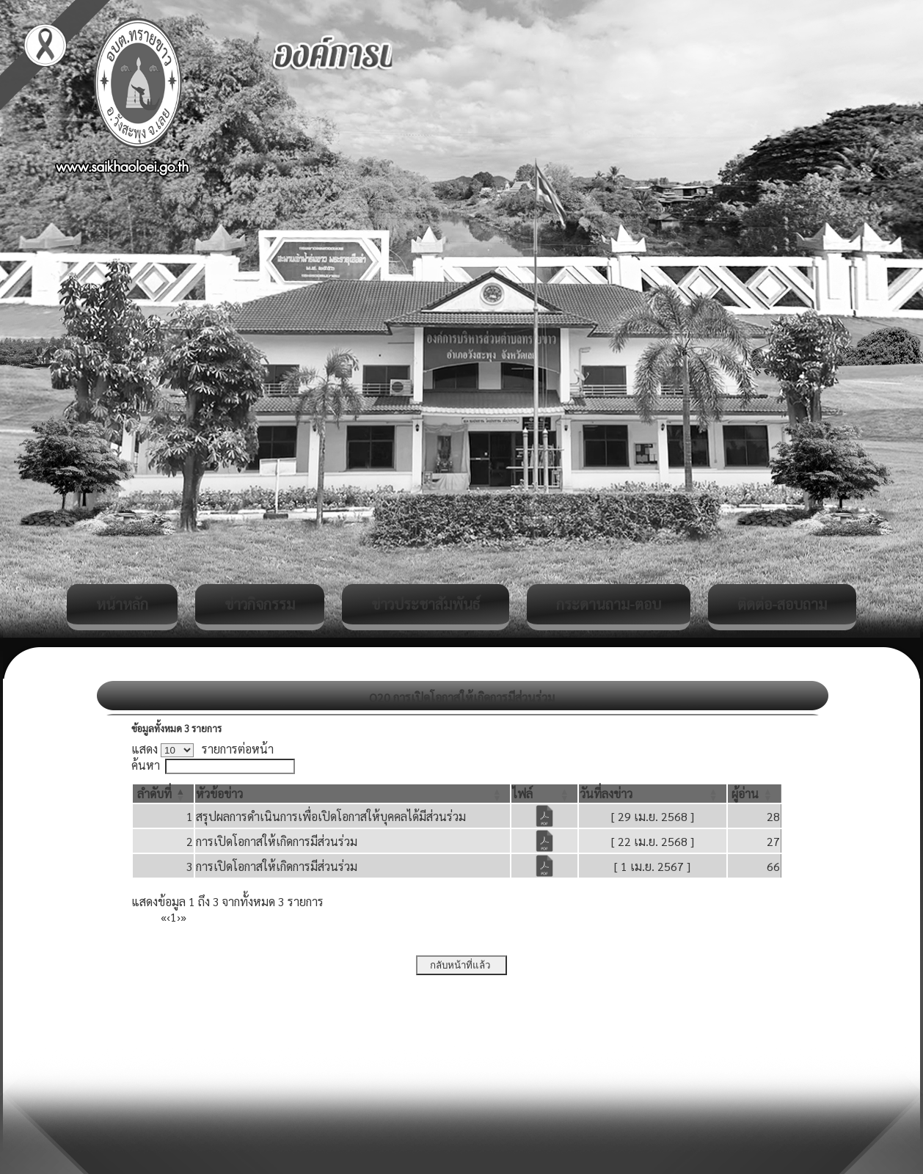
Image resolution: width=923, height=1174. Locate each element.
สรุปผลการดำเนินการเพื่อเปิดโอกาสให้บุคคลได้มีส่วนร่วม (331, 816)
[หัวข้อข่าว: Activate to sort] (352, 793)
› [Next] (178, 917)
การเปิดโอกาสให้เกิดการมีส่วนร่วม (276, 841)
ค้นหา (145, 765)
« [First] (164, 917)
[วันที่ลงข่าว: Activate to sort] (652, 793)
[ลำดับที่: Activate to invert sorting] (163, 793)
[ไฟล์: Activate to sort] (544, 793)
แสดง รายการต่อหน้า (202, 748)
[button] (154, 793)
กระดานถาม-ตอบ (608, 603)
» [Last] (183, 917)
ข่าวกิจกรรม (260, 603)
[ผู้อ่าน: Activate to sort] (754, 793)
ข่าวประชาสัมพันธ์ (425, 603)
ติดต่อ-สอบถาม (782, 603)
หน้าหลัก (122, 603)
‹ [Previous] (168, 917)
